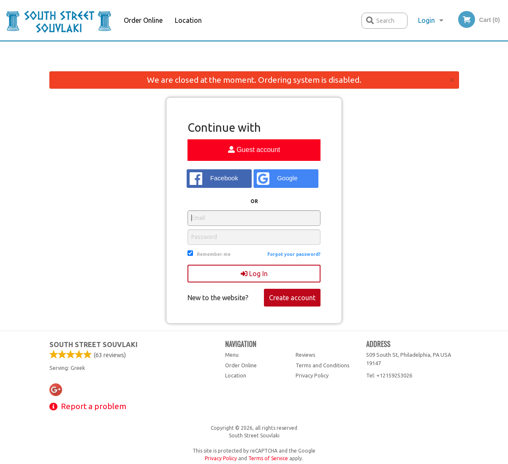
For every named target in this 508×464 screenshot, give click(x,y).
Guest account (254, 149)
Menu (232, 355)
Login (426, 20)
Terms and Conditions (323, 365)
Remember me (214, 254)
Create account (292, 297)
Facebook (214, 178)
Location (188, 20)
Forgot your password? (294, 254)
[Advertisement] (254, 58)
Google (277, 178)
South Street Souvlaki (93, 344)
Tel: (389, 375)
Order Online (143, 20)
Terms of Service (268, 458)
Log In (254, 273)
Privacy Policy (312, 375)
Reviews (305, 355)
